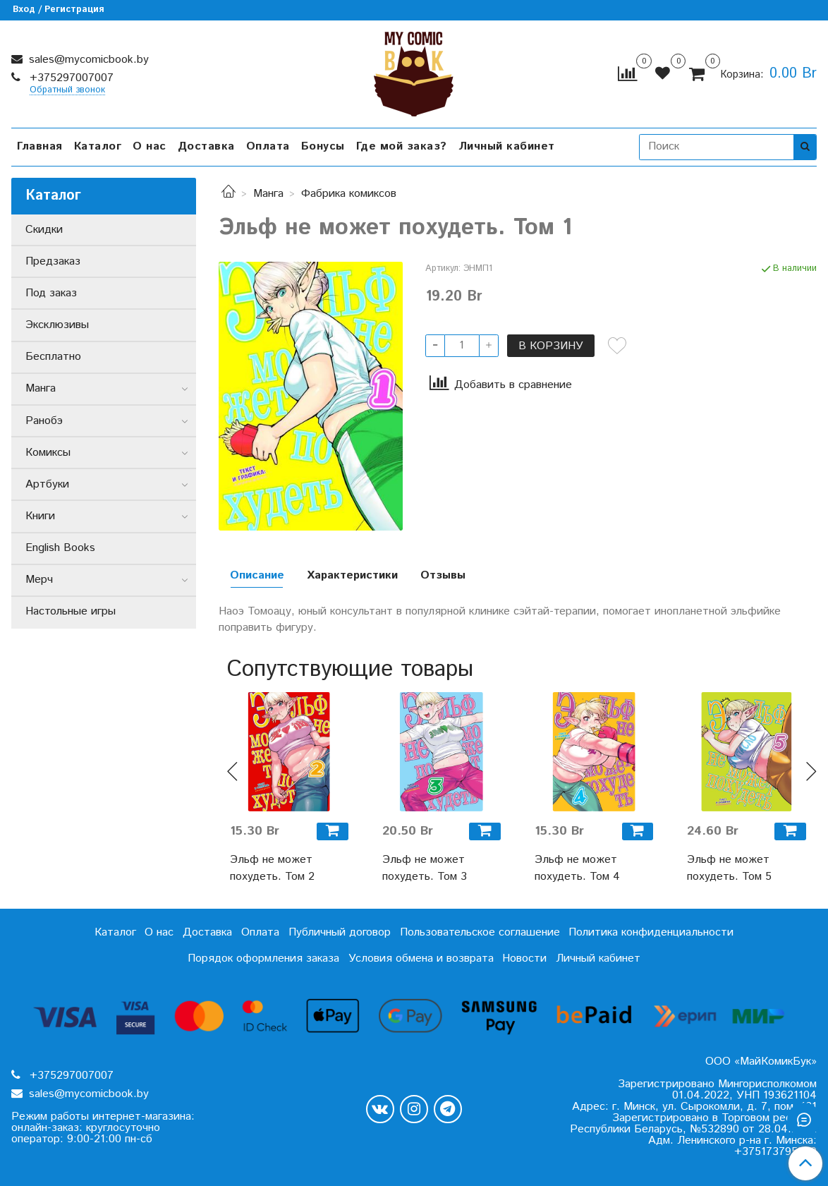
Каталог (98, 146)
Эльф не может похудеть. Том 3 (424, 868)
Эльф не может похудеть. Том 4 (577, 868)
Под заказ (51, 293)
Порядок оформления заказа (263, 958)
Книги (40, 516)
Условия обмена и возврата (421, 958)
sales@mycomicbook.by (87, 60)
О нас (149, 146)
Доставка (206, 146)
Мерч (39, 579)
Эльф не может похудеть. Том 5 (729, 868)
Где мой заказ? (401, 146)
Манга (268, 194)
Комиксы (48, 452)
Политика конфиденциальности (650, 932)
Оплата (268, 146)
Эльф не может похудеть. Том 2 (272, 868)
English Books (60, 548)
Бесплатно (53, 357)
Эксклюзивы (57, 325)
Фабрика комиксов (348, 194)
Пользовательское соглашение (480, 932)
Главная (40, 146)
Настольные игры (70, 611)
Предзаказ (52, 261)
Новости (524, 958)
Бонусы (323, 146)
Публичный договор (339, 932)
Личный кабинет (506, 146)
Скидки (44, 230)
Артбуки (47, 484)
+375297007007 (70, 78)
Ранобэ (44, 421)
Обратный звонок (67, 90)
